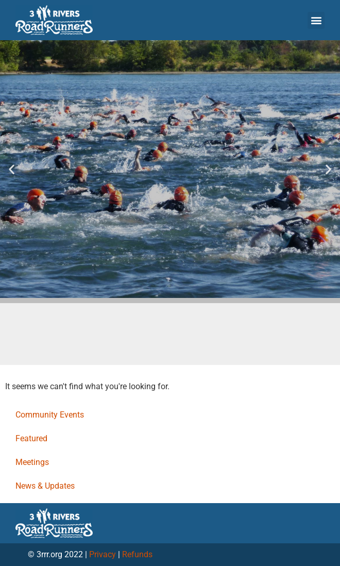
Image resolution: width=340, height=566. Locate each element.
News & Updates (45, 486)
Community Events (49, 415)
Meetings (32, 462)
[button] (316, 20)
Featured (31, 438)
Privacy (102, 554)
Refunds (137, 554)
